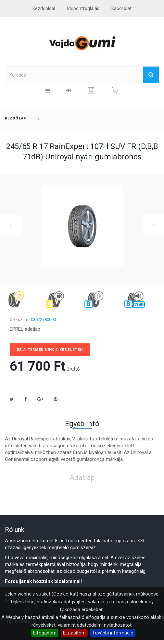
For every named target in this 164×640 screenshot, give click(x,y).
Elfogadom (45, 633)
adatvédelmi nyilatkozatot (104, 625)
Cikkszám (19, 319)
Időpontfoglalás (83, 8)
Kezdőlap (16, 118)
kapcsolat (121, 8)
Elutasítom (74, 633)
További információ (112, 633)
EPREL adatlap (25, 329)
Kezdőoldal (43, 8)
